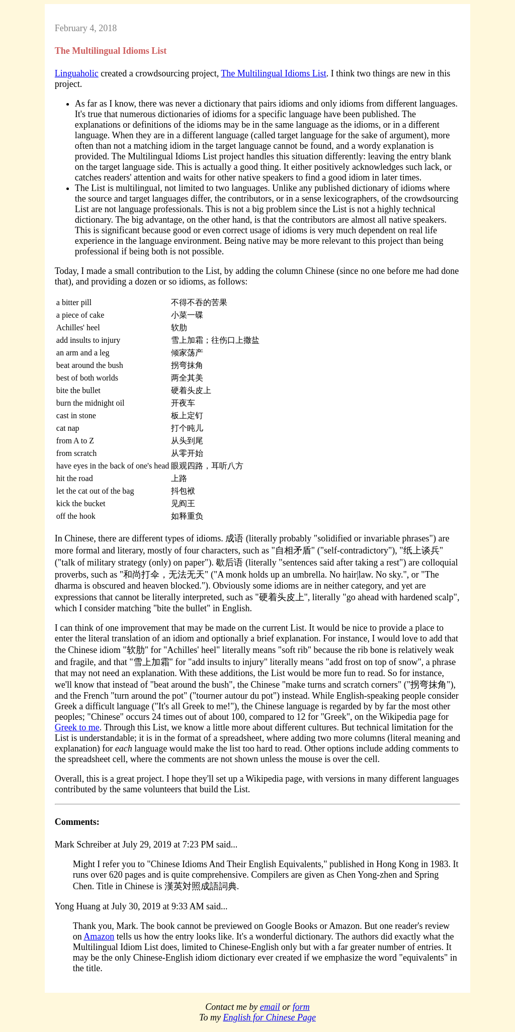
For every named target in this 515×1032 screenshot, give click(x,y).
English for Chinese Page (269, 1017)
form (301, 1007)
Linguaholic (77, 73)
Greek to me (77, 727)
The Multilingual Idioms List (273, 73)
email (270, 1007)
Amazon (98, 936)
